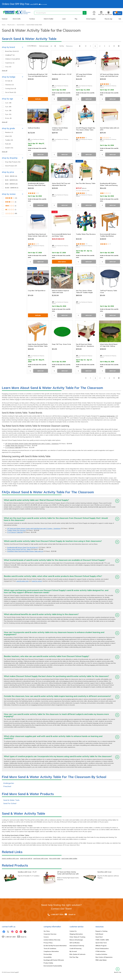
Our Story (47, 931)
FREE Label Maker (101, 960)
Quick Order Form (101, 942)
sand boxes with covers (40, 858)
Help (94, 13)
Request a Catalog (101, 931)
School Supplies (91, 19)
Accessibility (48, 957)
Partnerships (48, 954)
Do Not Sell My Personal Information (55, 945)
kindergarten (111, 416)
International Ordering (77, 945)
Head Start (99, 937)
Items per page (43, 46)
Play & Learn (11, 24)
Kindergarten (8, 783)
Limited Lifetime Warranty (52, 940)
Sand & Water (21, 24)
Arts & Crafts (16, 19)
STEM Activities (100, 951)
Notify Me (38, 99)
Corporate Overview (50, 934)
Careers (46, 937)
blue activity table (54, 858)
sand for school (37, 581)
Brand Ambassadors (102, 948)
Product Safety (48, 963)
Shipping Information (76, 934)
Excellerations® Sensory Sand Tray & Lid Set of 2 (22, 547)
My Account (73, 951)
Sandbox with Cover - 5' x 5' (27, 872)
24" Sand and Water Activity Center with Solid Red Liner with (68, 873)
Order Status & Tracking (77, 937)
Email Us (72, 914)
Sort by (61, 46)
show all (4, 70)
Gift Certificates (75, 942)
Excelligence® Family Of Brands (54, 960)
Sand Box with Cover (104, 872)
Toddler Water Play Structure (14, 445)
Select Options (62, 261)
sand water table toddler (69, 858)
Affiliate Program (101, 945)
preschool (103, 416)
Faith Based (99, 934)
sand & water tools (22, 581)
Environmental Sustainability (53, 966)
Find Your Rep (74, 957)
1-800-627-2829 (57, 914)
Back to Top (117, 970)
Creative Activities (101, 954)
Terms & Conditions (50, 948)
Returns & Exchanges (76, 940)
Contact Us (73, 931)
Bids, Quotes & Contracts (77, 954)
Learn (64, 19)
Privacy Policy (48, 942)
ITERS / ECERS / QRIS (102, 940)
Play (76, 19)
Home (3, 24)
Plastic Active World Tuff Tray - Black (19, 549)
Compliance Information (51, 951)
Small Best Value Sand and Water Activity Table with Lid (25, 551)
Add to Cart (65, 99)
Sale (120, 19)
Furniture (32, 19)
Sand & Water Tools (11, 800)
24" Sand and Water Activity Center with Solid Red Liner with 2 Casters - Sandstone (32, 443)
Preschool (7, 786)
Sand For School (9, 803)
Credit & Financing (75, 948)
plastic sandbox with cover (10, 858)
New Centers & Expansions (104, 957)
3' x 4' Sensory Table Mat (13, 447)
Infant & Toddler (48, 19)
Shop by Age (108, 19)
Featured (4, 19)
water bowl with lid (26, 858)
